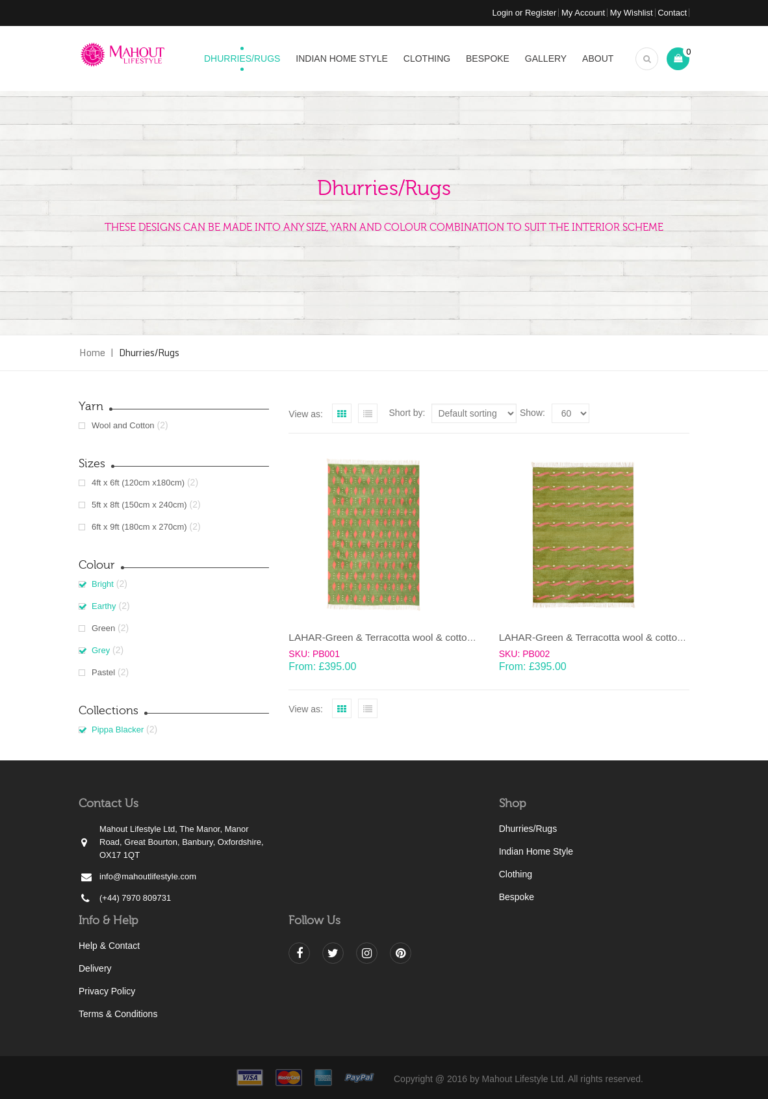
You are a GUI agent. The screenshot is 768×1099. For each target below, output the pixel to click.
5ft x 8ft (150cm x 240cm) (139, 505)
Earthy (104, 606)
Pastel (103, 672)
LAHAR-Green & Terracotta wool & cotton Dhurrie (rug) (409, 637)
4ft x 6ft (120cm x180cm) (138, 482)
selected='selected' (570, 413)
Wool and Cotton (123, 425)
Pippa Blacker (118, 729)
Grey (101, 650)
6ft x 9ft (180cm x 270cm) (139, 527)
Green (103, 628)
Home (92, 352)
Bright (103, 584)
